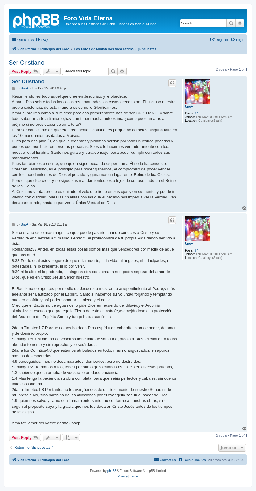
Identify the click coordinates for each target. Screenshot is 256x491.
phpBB (112, 471)
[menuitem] (41, 39)
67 (196, 113)
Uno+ (189, 106)
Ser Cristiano (26, 62)
